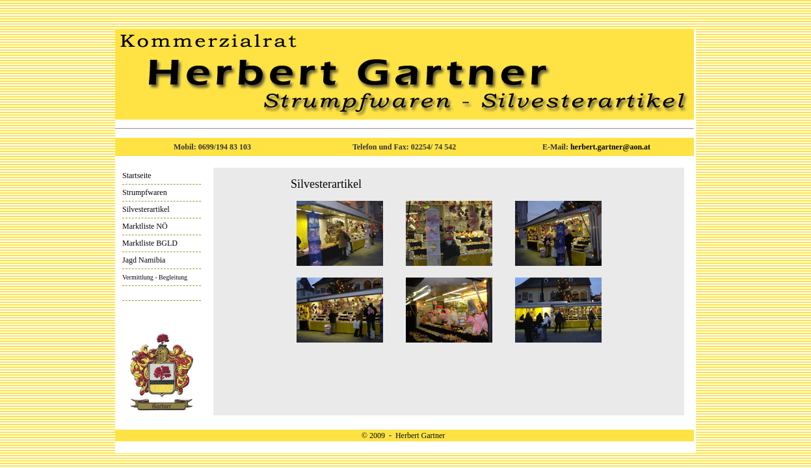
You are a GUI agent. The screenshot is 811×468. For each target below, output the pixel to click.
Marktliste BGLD (150, 243)
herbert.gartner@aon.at (610, 146)
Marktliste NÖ (145, 226)
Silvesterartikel (146, 209)
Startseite (137, 175)
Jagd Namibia (143, 260)
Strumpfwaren (144, 192)
